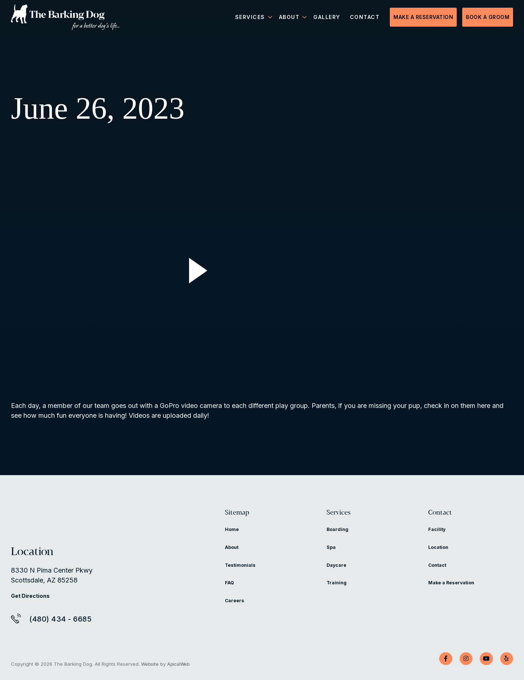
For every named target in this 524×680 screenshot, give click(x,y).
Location (440, 553)
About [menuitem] (289, 18)
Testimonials (243, 571)
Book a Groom (487, 18)
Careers (236, 606)
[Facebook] (437, 658)
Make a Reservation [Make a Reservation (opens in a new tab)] (456, 588)
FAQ (230, 588)
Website (150, 664)
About (233, 553)
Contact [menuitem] (365, 18)
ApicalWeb (180, 664)
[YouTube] (482, 658)
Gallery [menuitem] (326, 18)
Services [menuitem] (250, 18)
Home (233, 535)
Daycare (338, 571)
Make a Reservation (423, 18)
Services (346, 516)
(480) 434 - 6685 (60, 619)
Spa (332, 553)
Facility (438, 535)
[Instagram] (460, 658)
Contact (447, 516)
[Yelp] (505, 658)
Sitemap (244, 516)
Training (338, 588)
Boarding (339, 535)
